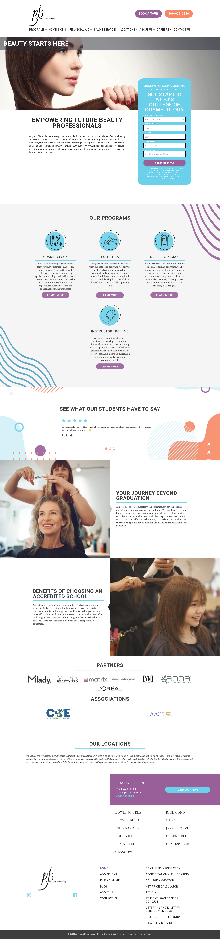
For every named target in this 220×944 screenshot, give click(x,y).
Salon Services (105, 29)
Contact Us (182, 29)
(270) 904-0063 (125, 796)
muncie (173, 820)
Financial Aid (79, 29)
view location (188, 789)
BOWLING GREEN (129, 812)
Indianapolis (127, 828)
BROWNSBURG (127, 820)
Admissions (57, 29)
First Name (149, 124)
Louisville (125, 836)
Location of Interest (154, 115)
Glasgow (123, 852)
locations (127, 29)
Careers (163, 29)
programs (36, 29)
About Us (146, 29)
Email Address (151, 150)
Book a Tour (148, 13)
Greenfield (177, 836)
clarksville (177, 844)
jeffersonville (180, 828)
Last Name (148, 133)
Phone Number (150, 141)
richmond (175, 812)
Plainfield (125, 844)
